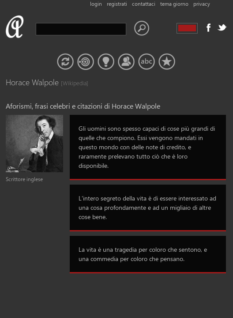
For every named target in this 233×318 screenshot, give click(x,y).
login (96, 3)
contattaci (143, 3)
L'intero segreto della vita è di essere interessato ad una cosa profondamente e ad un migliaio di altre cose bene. (147, 207)
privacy (201, 3)
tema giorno (174, 3)
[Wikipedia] (70, 83)
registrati (117, 3)
